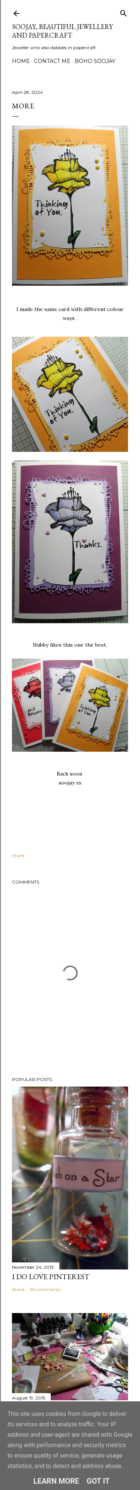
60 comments (45, 1289)
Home (21, 61)
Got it (98, 1481)
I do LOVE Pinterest (51, 1276)
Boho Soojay (95, 61)
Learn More (56, 1481)
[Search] (123, 11)
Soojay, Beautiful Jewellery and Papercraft (62, 30)
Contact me (52, 61)
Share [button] (18, 855)
